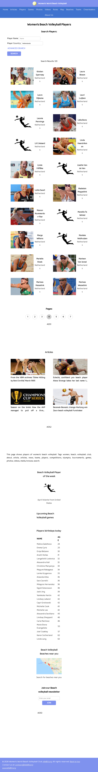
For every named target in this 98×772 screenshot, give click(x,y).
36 (59, 577)
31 (58, 555)
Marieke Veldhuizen (82, 237)
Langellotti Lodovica (46, 558)
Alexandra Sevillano (45, 613)
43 (59, 606)
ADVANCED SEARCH (16, 48)
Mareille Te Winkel (82, 213)
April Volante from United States (49, 501)
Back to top (75, 761)
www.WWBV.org (9, 768)
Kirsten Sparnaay (40, 73)
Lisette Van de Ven (82, 167)
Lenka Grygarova (44, 573)
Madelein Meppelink (82, 190)
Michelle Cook (43, 606)
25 (59, 547)
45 (59, 613)
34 (59, 566)
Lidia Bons (82, 120)
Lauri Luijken (82, 96)
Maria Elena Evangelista (42, 626)
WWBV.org (47, 761)
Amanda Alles (43, 577)
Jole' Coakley (42, 631)
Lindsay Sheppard (44, 617)
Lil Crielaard (40, 143)
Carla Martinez (43, 621)
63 (59, 639)
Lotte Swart (40, 190)
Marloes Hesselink (40, 284)
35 (59, 573)
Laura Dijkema (39, 96)
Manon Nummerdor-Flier (40, 213)
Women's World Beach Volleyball (52, 3)
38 (59, 588)
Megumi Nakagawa (45, 569)
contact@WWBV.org (24, 764)
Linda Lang (41, 639)
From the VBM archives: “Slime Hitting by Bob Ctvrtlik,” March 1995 (28, 379)
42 (59, 595)
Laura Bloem (82, 73)
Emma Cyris (42, 547)
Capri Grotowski (44, 602)
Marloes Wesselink (82, 284)
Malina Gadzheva (44, 544)
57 (59, 631)
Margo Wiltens (40, 237)
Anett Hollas (42, 555)
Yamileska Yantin (44, 595)
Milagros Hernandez (45, 584)
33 (58, 562)
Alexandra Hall (43, 562)
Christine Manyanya (45, 566)
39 (59, 591)
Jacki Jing (41, 591)
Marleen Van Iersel (82, 260)
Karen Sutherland (44, 635)
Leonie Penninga (40, 120)
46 (59, 617)
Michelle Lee (42, 610)
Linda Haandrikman (82, 143)
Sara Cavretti (42, 580)
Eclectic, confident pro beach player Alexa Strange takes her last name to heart (70, 381)
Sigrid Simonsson (44, 588)
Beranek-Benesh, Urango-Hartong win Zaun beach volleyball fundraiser (70, 409)
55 (59, 626)
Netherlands (40, 79)
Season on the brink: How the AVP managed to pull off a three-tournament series (28, 410)
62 (59, 635)
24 (59, 544)
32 (59, 558)
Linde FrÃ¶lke (40, 167)
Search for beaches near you (49, 677)
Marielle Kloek (39, 260)
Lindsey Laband (44, 599)
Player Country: (14, 43)
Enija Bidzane (43, 551)
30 (59, 551)
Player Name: (13, 38)
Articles (49, 352)
